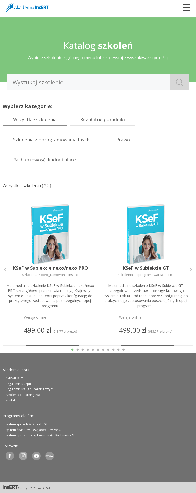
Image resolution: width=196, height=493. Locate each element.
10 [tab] (118, 349)
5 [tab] (93, 349)
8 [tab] (108, 349)
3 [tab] (82, 349)
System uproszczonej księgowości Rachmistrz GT (41, 435)
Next (190, 269)
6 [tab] (98, 349)
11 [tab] (123, 349)
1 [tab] (72, 349)
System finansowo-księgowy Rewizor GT (34, 430)
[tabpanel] (50, 270)
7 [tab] (103, 349)
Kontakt (11, 400)
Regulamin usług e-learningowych (30, 389)
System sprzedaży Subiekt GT (27, 424)
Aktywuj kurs (14, 378)
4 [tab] (88, 349)
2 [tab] (77, 349)
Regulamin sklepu (18, 384)
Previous (5, 269)
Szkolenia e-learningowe (23, 395)
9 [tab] (113, 349)
